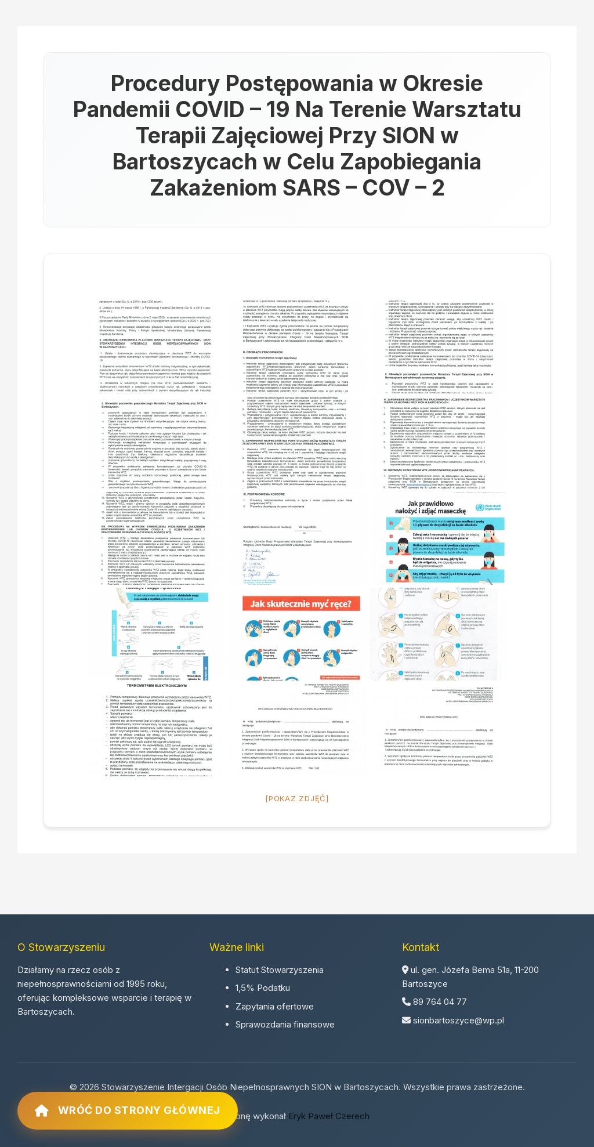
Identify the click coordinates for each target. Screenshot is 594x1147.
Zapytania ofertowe (275, 1006)
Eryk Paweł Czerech (329, 1115)
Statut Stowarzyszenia (280, 969)
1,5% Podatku (263, 987)
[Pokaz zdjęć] (297, 798)
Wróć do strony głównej (127, 1110)
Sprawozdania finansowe (285, 1024)
